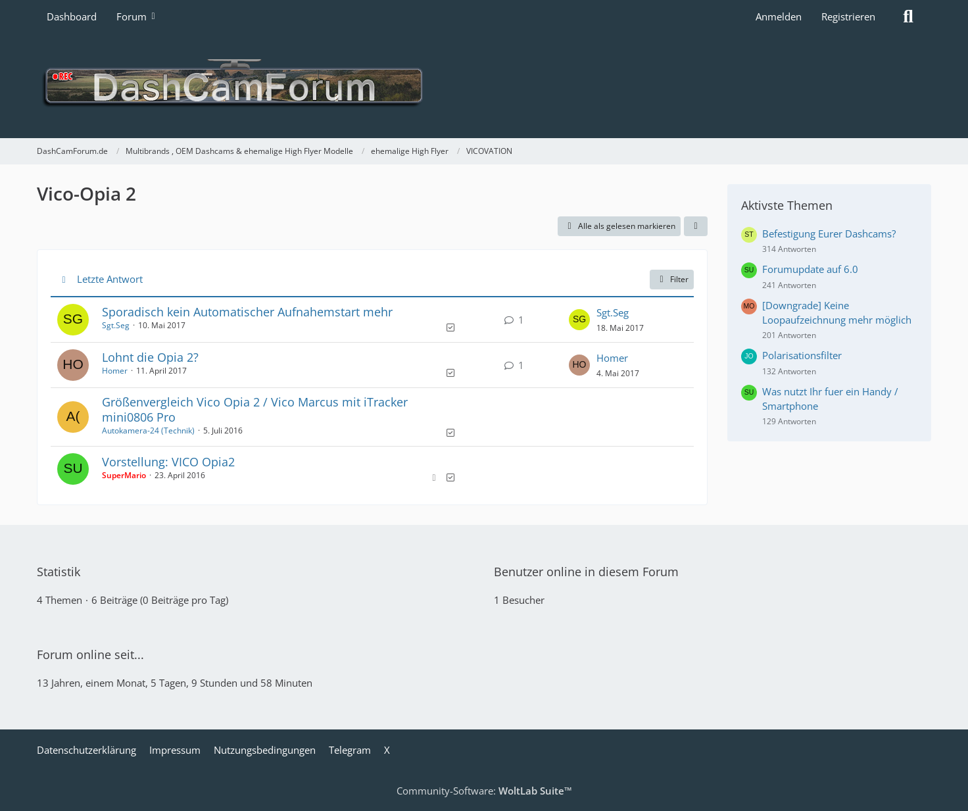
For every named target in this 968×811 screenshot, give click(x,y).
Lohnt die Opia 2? (150, 357)
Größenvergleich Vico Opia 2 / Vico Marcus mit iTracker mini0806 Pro (255, 409)
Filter (672, 279)
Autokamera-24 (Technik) (148, 430)
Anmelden (779, 16)
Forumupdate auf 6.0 (810, 269)
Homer (115, 370)
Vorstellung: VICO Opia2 (168, 462)
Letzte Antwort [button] (110, 278)
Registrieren (848, 16)
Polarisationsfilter (802, 355)
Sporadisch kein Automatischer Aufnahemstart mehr (247, 312)
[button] (696, 226)
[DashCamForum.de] (484, 85)
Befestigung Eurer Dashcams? (829, 233)
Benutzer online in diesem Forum (586, 571)
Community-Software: (484, 790)
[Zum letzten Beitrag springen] (579, 319)
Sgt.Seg (116, 325)
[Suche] (908, 16)
